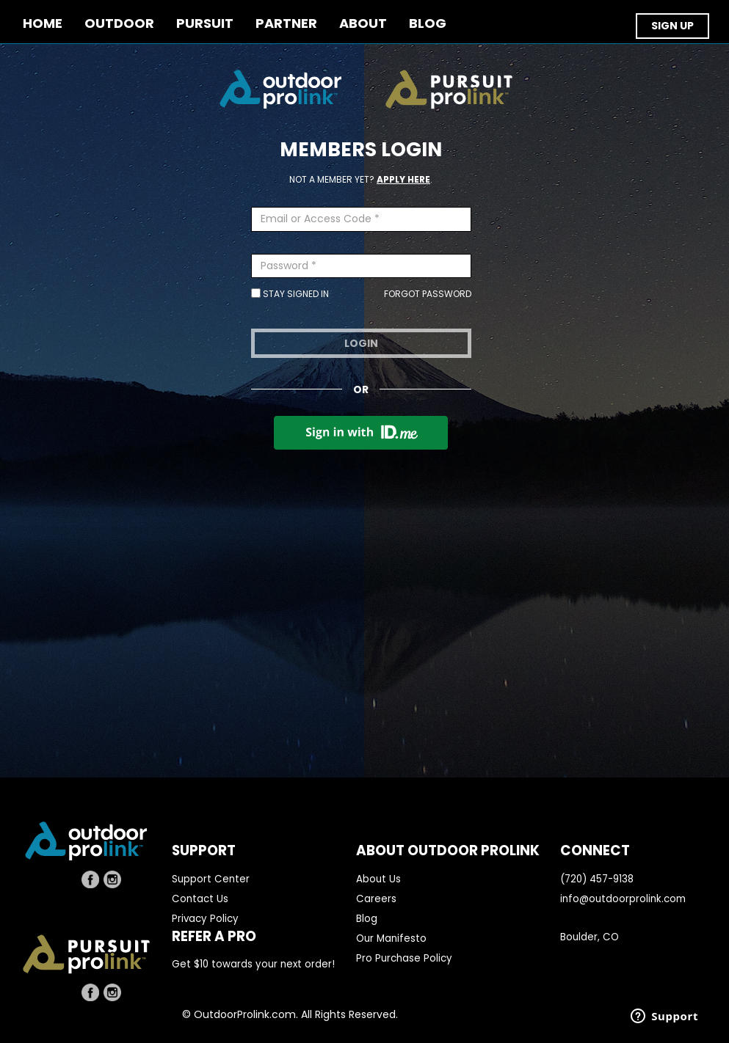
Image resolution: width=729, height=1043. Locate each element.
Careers (376, 899)
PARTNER (286, 23)
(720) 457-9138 (597, 879)
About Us (378, 879)
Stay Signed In (290, 294)
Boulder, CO (589, 937)
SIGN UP (672, 25)
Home (42, 23)
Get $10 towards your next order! (253, 964)
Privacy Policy (205, 919)
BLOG (427, 23)
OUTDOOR (119, 23)
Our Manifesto (391, 938)
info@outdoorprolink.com (623, 899)
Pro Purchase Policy (404, 958)
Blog (366, 919)
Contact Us (200, 899)
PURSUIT (204, 23)
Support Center (211, 879)
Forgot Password (427, 294)
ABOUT (363, 23)
